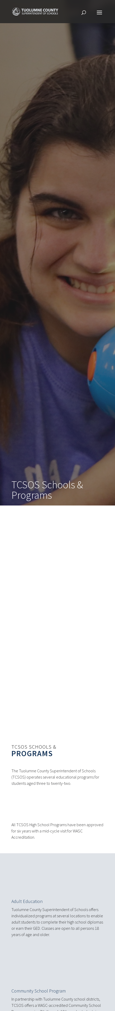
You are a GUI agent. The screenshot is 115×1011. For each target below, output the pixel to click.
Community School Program (38, 987)
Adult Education (27, 897)
